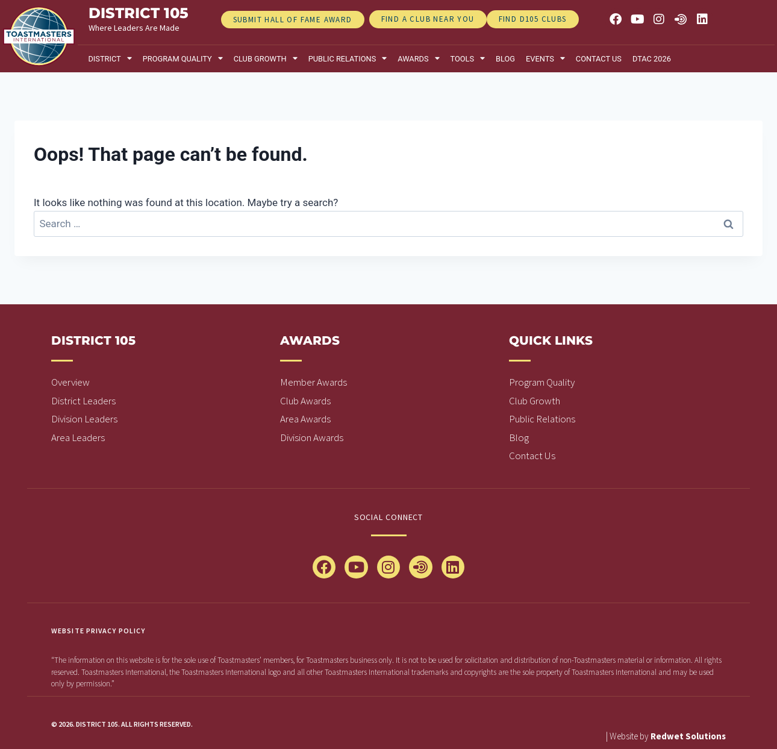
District (109, 59)
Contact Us (599, 58)
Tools (468, 59)
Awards (418, 59)
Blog (505, 58)
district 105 (139, 13)
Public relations (347, 59)
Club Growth (266, 59)
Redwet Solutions (688, 736)
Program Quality (183, 59)
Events (545, 59)
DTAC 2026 (651, 58)
